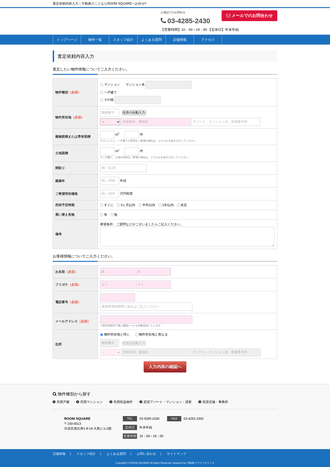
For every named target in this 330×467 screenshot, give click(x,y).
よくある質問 (151, 40)
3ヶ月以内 (128, 205)
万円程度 (126, 193)
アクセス (208, 40)
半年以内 (148, 205)
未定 (184, 205)
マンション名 (135, 84)
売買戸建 (61, 402)
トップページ (67, 40)
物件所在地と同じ (117, 334)
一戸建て (110, 92)
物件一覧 (95, 40)
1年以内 (168, 205)
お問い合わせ (146, 454)
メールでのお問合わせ (249, 15)
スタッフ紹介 (123, 40)
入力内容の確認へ (165, 366)
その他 (109, 99)
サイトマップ (176, 454)
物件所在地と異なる (153, 334)
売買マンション (89, 402)
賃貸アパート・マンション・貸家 (166, 402)
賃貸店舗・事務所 (213, 402)
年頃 (123, 180)
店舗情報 (180, 40)
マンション (112, 84)
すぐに (109, 205)
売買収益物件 (121, 402)
